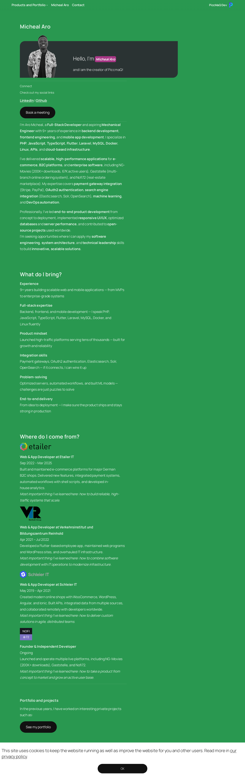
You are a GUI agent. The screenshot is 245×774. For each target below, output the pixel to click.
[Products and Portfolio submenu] (47, 5)
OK (122, 769)
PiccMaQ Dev (218, 5)
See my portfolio (38, 727)
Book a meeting (37, 112)
